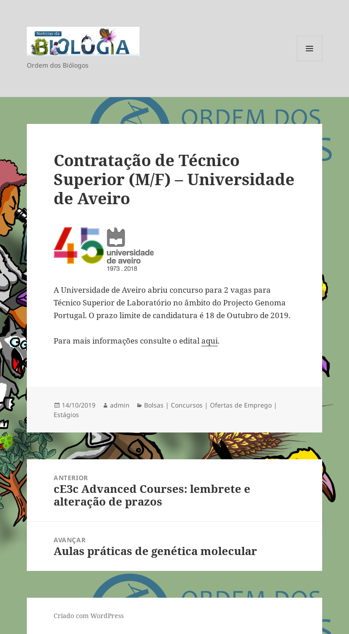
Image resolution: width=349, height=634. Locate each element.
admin (120, 405)
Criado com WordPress (89, 615)
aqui (209, 340)
